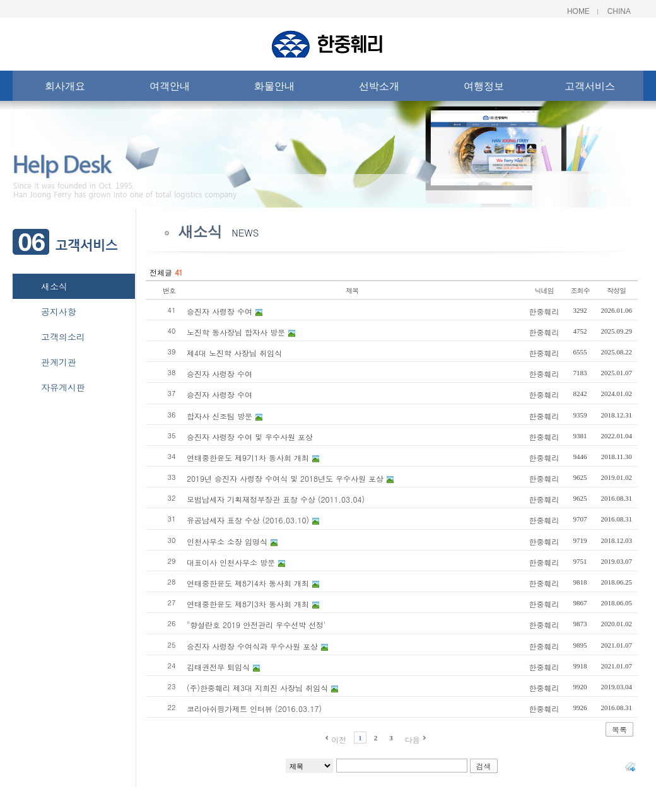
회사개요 (65, 88)
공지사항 (58, 311)
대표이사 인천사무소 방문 (231, 562)
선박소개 (379, 88)
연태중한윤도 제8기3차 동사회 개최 (248, 603)
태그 (630, 766)
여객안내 (169, 88)
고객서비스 (590, 88)
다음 (412, 739)
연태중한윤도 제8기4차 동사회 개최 (248, 583)
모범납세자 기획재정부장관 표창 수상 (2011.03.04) (276, 499)
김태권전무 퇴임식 (218, 667)
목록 (619, 729)
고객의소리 (63, 336)
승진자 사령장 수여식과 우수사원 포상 (252, 646)
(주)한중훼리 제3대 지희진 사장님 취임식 (257, 687)
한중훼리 (544, 311)
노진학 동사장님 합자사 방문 (236, 332)
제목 (352, 290)
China (619, 11)
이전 (338, 739)
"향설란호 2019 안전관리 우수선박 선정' (256, 624)
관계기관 (58, 362)
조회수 (580, 290)
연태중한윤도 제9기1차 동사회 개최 (248, 457)
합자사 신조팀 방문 (219, 416)
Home (578, 11)
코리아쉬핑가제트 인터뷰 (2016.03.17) (254, 708)
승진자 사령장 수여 (219, 311)
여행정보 (484, 88)
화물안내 (274, 88)
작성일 (616, 290)
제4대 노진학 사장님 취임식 (234, 352)
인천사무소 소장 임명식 (227, 541)
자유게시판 (63, 387)
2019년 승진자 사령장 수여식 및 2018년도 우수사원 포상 (285, 478)
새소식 (54, 286)
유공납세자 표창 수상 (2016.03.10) (248, 520)
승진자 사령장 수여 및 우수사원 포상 (250, 436)
